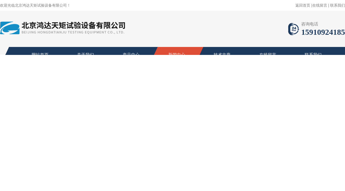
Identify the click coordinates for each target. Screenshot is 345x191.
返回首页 (302, 5)
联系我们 (337, 5)
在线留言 (319, 5)
